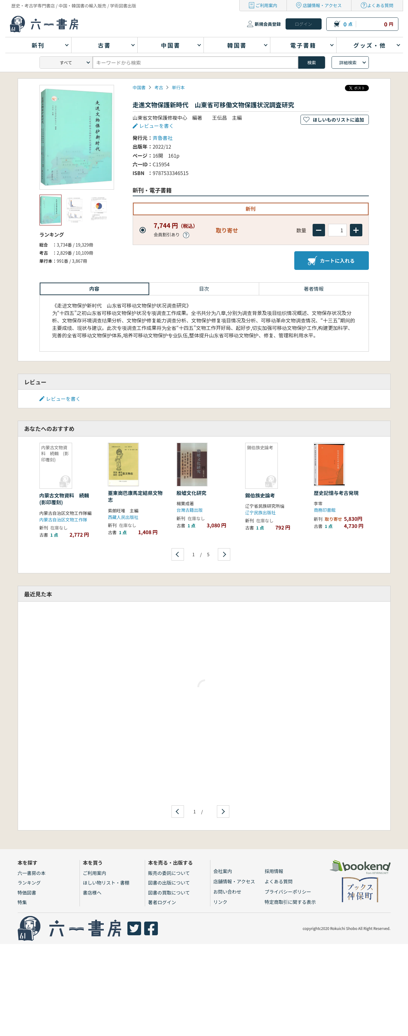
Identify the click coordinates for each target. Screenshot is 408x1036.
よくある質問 (380, 5)
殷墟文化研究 (191, 493)
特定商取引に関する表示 (290, 902)
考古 (158, 87)
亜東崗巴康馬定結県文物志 (135, 496)
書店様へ (92, 892)
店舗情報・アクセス (322, 5)
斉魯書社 (162, 137)
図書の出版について (169, 882)
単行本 (178, 87)
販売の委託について (169, 873)
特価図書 (27, 892)
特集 (22, 902)
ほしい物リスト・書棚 (106, 882)
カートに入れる (331, 260)
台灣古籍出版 (189, 510)
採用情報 (274, 871)
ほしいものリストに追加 (338, 119)
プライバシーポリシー (288, 891)
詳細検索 (348, 62)
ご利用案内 (266, 5)
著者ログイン (162, 902)
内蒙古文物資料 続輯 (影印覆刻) (66, 499)
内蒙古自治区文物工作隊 (63, 519)
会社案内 (222, 871)
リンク (220, 902)
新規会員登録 (268, 24)
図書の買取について (169, 892)
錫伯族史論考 (260, 495)
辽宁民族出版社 (260, 512)
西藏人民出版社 (123, 517)
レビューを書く (156, 125)
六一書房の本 (32, 873)
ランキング (29, 882)
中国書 (139, 87)
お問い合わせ (227, 891)
